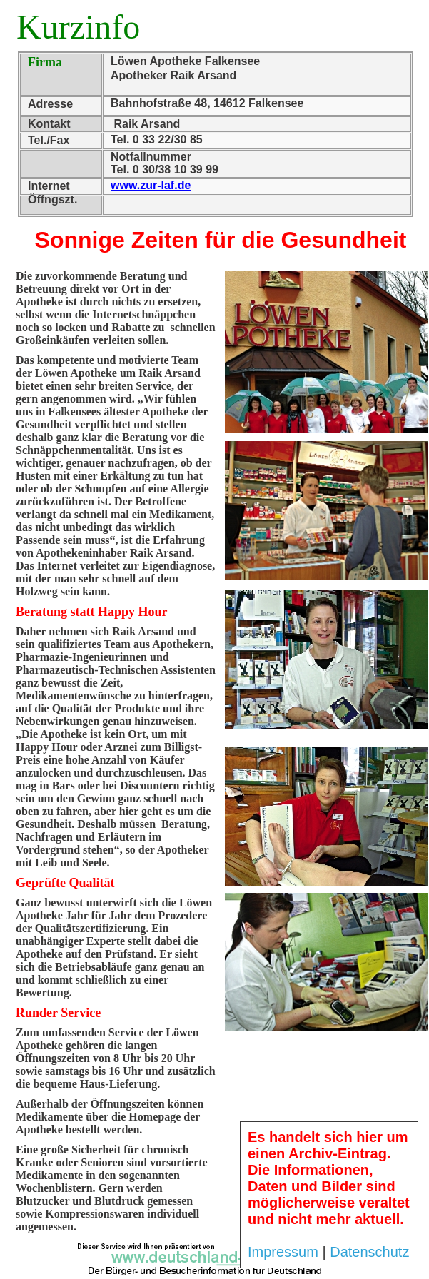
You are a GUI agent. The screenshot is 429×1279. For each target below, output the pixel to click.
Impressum (283, 1252)
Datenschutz (369, 1252)
